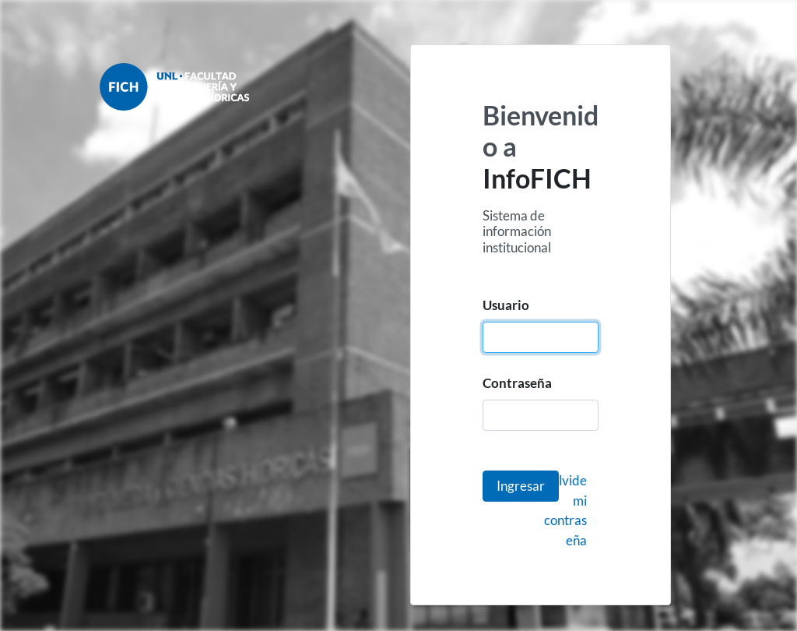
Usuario (506, 305)
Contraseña (517, 383)
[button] (521, 486)
